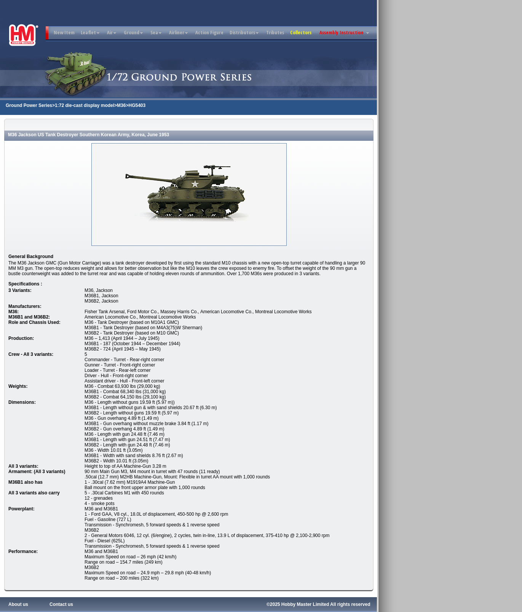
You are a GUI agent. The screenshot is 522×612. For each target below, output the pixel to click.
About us (18, 604)
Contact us (61, 604)
